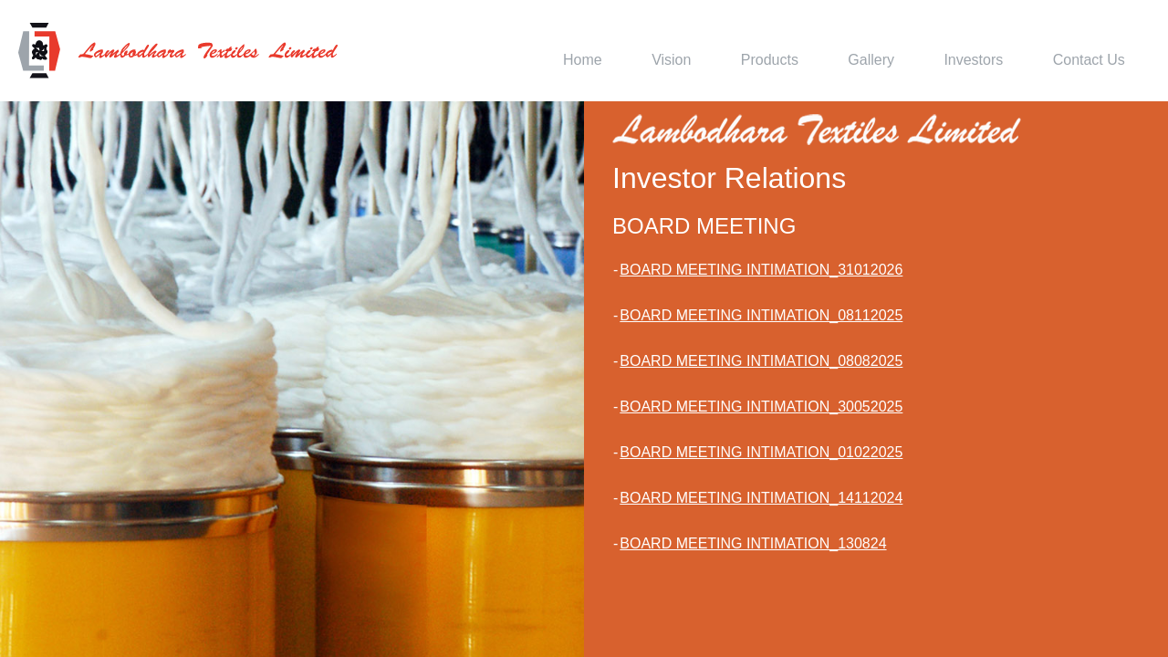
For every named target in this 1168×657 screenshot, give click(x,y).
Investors (973, 60)
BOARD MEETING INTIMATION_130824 (753, 543)
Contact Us (1089, 60)
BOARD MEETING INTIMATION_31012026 (761, 269)
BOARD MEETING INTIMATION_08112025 (761, 315)
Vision (671, 60)
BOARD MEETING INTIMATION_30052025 (761, 406)
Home (582, 60)
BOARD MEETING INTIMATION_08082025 (761, 361)
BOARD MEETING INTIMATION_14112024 (761, 498)
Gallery (871, 60)
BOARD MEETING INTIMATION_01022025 (761, 452)
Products (769, 60)
